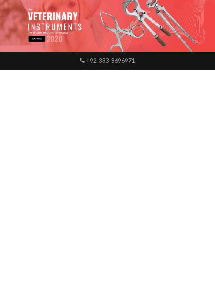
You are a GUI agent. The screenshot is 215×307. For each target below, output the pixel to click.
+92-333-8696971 (107, 60)
